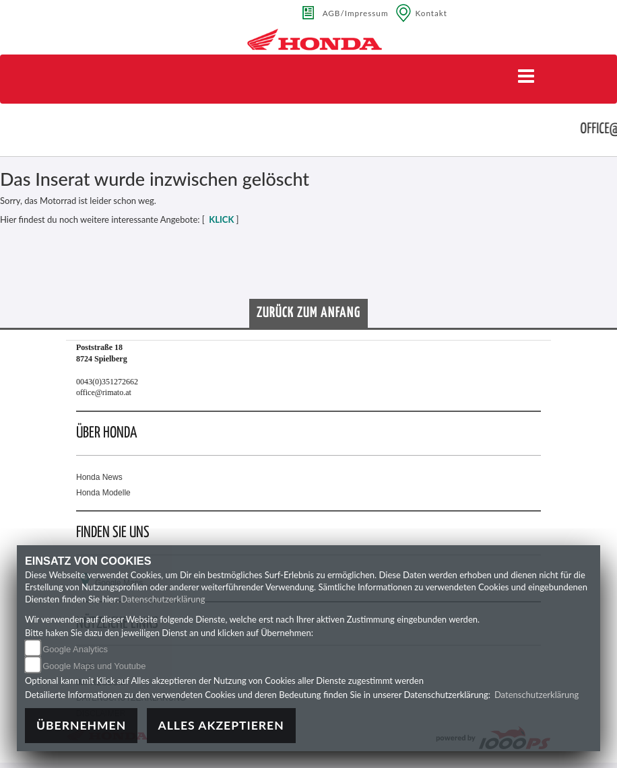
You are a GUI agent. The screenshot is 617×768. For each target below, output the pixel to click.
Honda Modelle (103, 492)
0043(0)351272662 (107, 381)
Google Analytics (75, 649)
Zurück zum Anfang (308, 313)
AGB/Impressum (356, 13)
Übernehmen (81, 725)
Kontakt (432, 13)
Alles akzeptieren (221, 725)
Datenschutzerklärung (163, 599)
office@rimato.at (103, 392)
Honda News (99, 477)
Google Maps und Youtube (93, 666)
